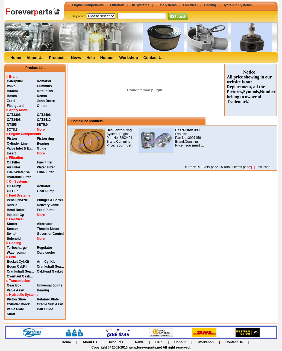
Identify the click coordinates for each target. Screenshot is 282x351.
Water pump (16, 253)
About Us (35, 57)
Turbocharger (17, 248)
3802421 (125, 138)
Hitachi (12, 91)
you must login (127, 145)
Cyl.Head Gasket (50, 271)
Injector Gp (15, 215)
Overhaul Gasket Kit (22, 276)
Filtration (117, 5)
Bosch (12, 96)
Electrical (190, 5)
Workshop (128, 57)
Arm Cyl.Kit (46, 262)
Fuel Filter (44, 162)
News (76, 57)
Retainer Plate (48, 299)
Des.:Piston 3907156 (191, 130)
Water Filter (46, 167)
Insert (11, 153)
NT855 (12, 125)
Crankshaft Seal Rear (53, 266)
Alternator (44, 224)
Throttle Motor (48, 229)
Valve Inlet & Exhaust (23, 148)
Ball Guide (45, 309)
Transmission (19, 281)
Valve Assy (15, 290)
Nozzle (12, 205)
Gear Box (14, 285)
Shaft (11, 314)
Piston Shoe (16, 299)
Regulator (44, 248)
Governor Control (50, 234)
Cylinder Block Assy (23, 304)
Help (90, 57)
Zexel (11, 101)
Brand (14, 76)
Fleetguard (15, 106)
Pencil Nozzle (17, 200)
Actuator (43, 186)
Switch (12, 234)
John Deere (46, 101)
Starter (12, 224)
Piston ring (45, 139)
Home (15, 57)
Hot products (92, 121)
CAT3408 (13, 120)
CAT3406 (44, 115)
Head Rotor (16, 210)
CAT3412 (44, 120)
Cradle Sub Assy (50, 304)
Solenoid (14, 239)
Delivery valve (48, 205)
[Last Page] (263, 167)
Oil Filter (13, 162)
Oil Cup (13, 191)
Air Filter (13, 167)
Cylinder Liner (18, 143)
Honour (107, 57)
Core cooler (46, 253)
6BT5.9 (42, 125)
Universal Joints (49, 285)
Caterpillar (15, 81)
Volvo (11, 86)
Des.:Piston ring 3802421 (126, 130)
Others (42, 106)
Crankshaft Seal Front (24, 271)
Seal (12, 257)
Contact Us (153, 57)
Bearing (43, 143)
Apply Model (18, 110)
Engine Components (88, 5)
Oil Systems (139, 5)
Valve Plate (15, 309)
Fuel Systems (166, 5)
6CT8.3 (12, 129)
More (41, 129)
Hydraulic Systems (237, 5)
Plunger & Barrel (50, 200)
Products (57, 57)
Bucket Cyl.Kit (18, 262)
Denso (42, 96)
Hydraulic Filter (19, 177)
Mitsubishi (45, 91)
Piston (12, 139)
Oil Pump (14, 186)
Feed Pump (46, 210)
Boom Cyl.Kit (17, 266)
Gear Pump (45, 191)
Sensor (12, 229)
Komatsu (44, 81)
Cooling (210, 5)
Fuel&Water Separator (24, 172)
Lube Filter (45, 172)
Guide (41, 148)
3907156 (194, 138)
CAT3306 (13, 115)
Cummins (44, 86)
